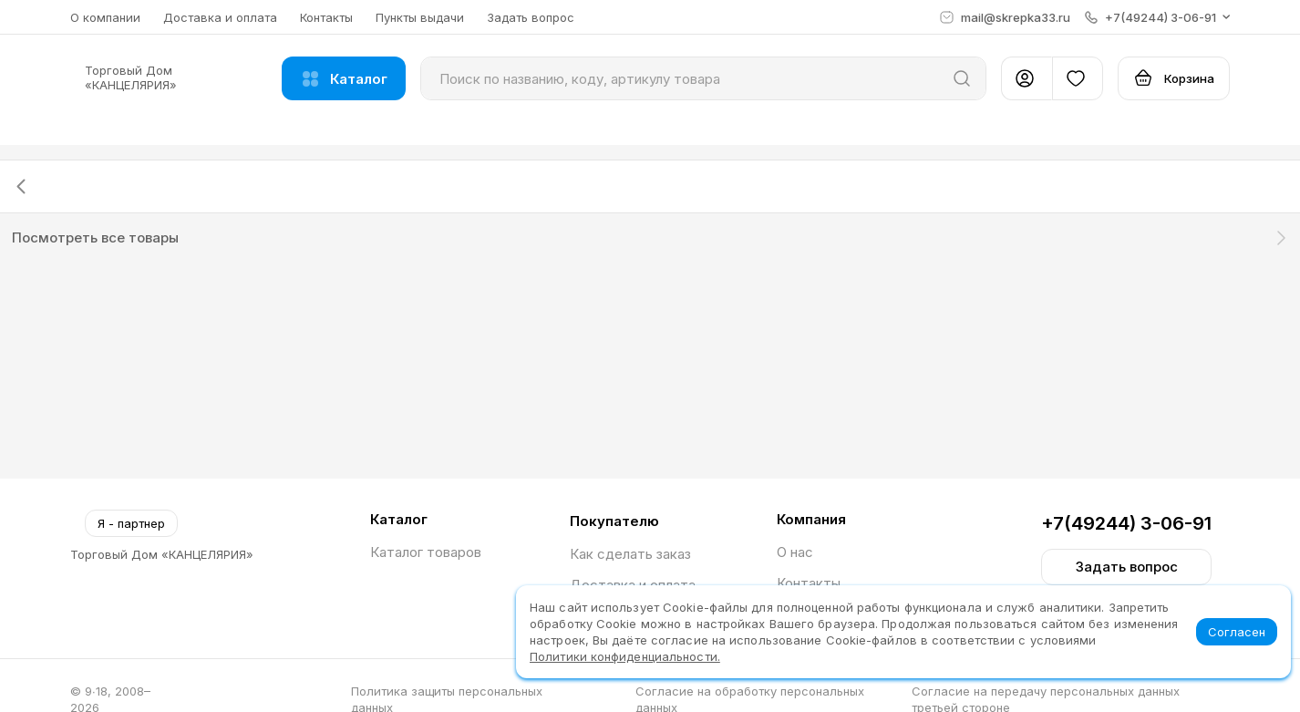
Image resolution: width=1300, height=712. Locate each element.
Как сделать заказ (630, 553)
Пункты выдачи (420, 17)
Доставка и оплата (220, 17)
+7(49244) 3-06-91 (1126, 523)
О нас (795, 552)
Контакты (326, 17)
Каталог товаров (425, 552)
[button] (1157, 17)
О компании (105, 17)
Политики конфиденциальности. (625, 656)
